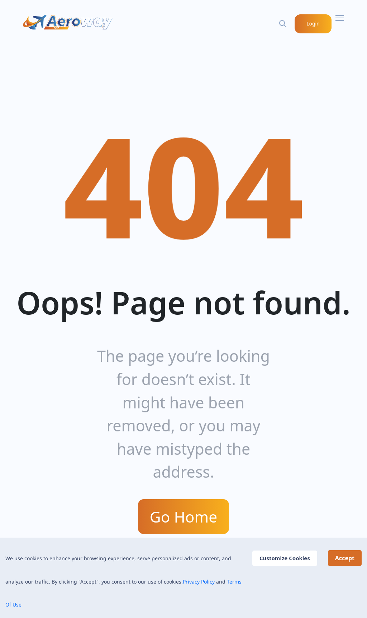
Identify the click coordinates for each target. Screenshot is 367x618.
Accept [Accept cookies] (344, 558)
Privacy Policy (199, 581)
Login (313, 23)
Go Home (183, 516)
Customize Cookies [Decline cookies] (284, 558)
